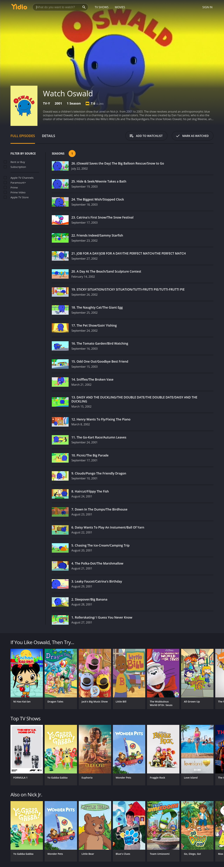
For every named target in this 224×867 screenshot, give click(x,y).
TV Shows (101, 7)
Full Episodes (22, 135)
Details (48, 135)
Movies (120, 7)
